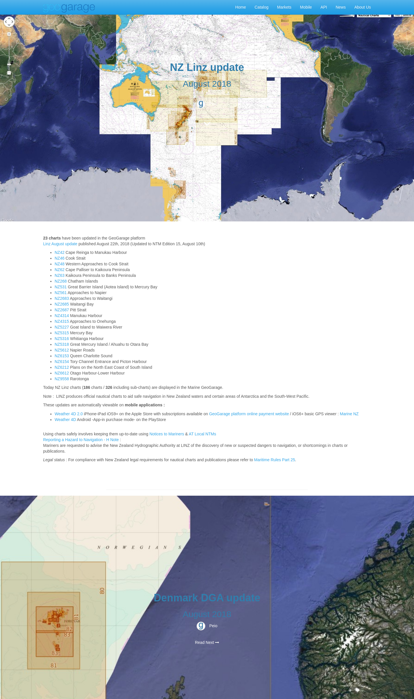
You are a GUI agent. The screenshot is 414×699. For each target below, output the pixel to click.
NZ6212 (62, 367)
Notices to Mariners (167, 434)
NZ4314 (62, 315)
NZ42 (59, 252)
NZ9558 (62, 378)
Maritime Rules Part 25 (274, 459)
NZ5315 (62, 333)
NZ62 (59, 269)
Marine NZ (349, 414)
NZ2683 (62, 298)
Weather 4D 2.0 (69, 414)
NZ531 (61, 287)
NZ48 (59, 264)
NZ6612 (62, 373)
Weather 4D (65, 419)
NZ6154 (62, 361)
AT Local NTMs (202, 434)
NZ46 (59, 258)
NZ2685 (62, 304)
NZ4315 (62, 321)
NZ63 (59, 275)
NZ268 (61, 281)
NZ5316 (62, 338)
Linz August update (60, 244)
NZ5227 (62, 327)
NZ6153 (62, 356)
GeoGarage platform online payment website (249, 414)
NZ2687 (62, 310)
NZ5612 (62, 350)
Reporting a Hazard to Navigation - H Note (81, 439)
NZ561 (61, 292)
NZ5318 (62, 344)
